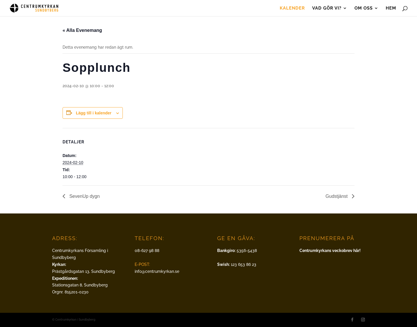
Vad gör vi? (326, 8)
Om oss (363, 8)
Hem (391, 8)
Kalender (292, 8)
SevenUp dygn (84, 196)
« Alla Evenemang (82, 30)
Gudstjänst (337, 196)
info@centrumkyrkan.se (157, 271)
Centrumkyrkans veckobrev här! (330, 250)
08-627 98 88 (147, 250)
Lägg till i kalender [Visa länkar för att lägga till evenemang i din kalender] (93, 113)
